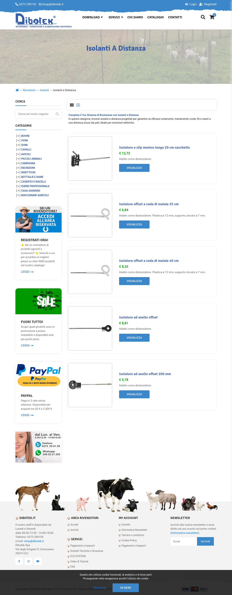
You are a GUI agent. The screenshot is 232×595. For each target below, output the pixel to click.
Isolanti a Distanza (64, 90)
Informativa (99, 587)
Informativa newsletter (184, 533)
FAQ (71, 566)
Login (190, 4)
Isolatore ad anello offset (138, 317)
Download (92, 17)
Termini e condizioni (131, 535)
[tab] (72, 105)
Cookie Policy (127, 540)
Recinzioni (29, 90)
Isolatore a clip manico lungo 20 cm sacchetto (154, 147)
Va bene (125, 588)
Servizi (116, 17)
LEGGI (27, 272)
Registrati (208, 4)
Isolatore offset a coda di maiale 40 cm (149, 260)
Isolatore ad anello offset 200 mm (145, 374)
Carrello (124, 524)
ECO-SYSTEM (76, 556)
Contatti (175, 17)
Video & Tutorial (77, 561)
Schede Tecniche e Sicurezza (85, 550)
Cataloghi (155, 17)
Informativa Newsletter (132, 529)
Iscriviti (72, 529)
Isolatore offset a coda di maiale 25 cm (149, 204)
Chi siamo (135, 17)
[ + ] (18, 135)
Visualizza (134, 168)
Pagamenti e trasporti (81, 545)
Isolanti (44, 90)
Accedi (72, 524)
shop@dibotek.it (34, 541)
